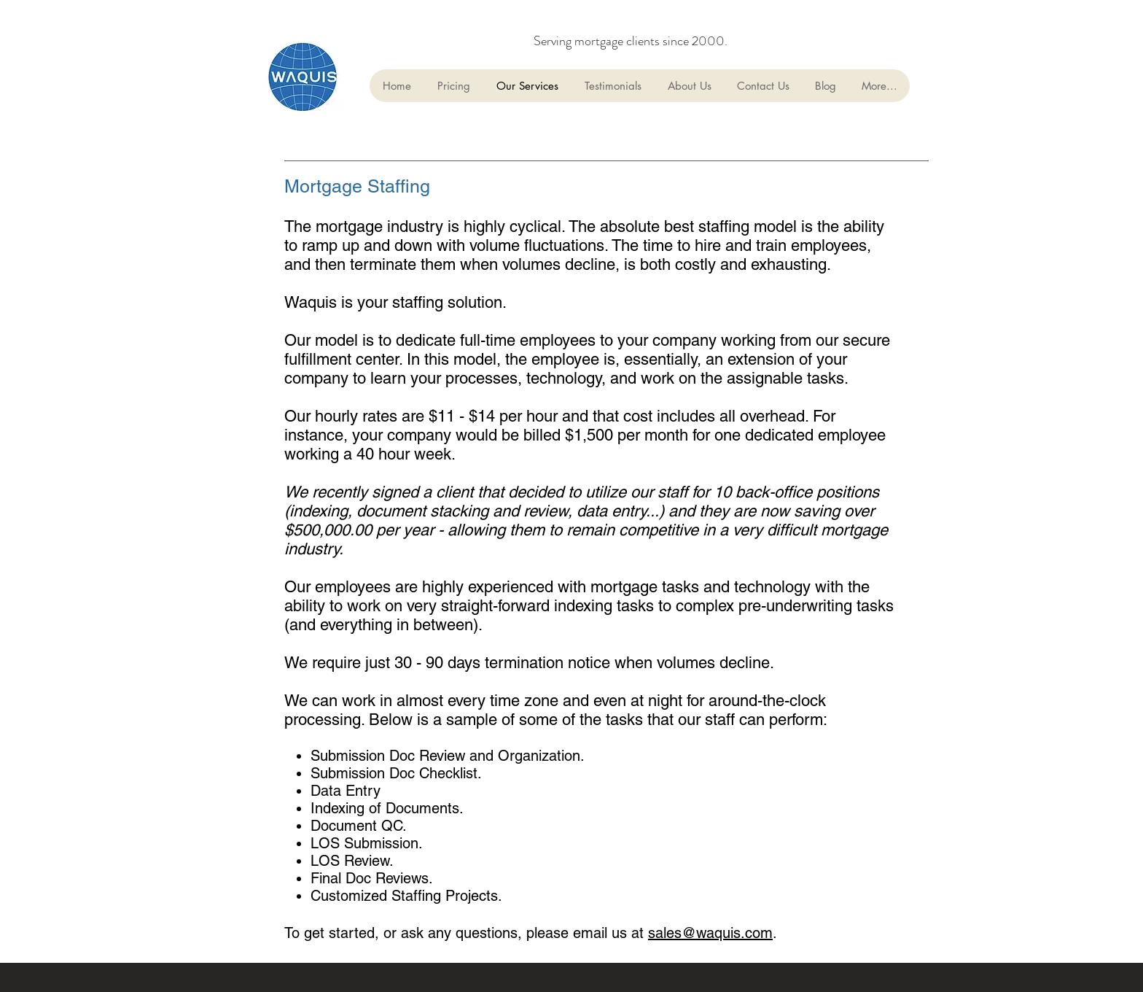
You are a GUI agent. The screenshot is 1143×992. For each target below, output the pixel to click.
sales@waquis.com (710, 933)
